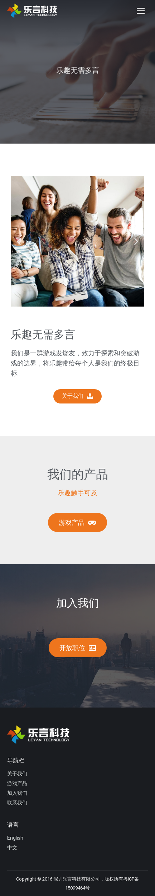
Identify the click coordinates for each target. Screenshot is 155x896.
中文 (12, 847)
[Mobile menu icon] (141, 11)
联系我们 (17, 803)
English (15, 838)
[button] (74, 300)
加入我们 (17, 793)
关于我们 (17, 773)
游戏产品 (17, 783)
